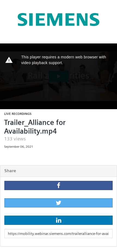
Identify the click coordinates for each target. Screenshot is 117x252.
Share (10, 170)
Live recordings (18, 114)
